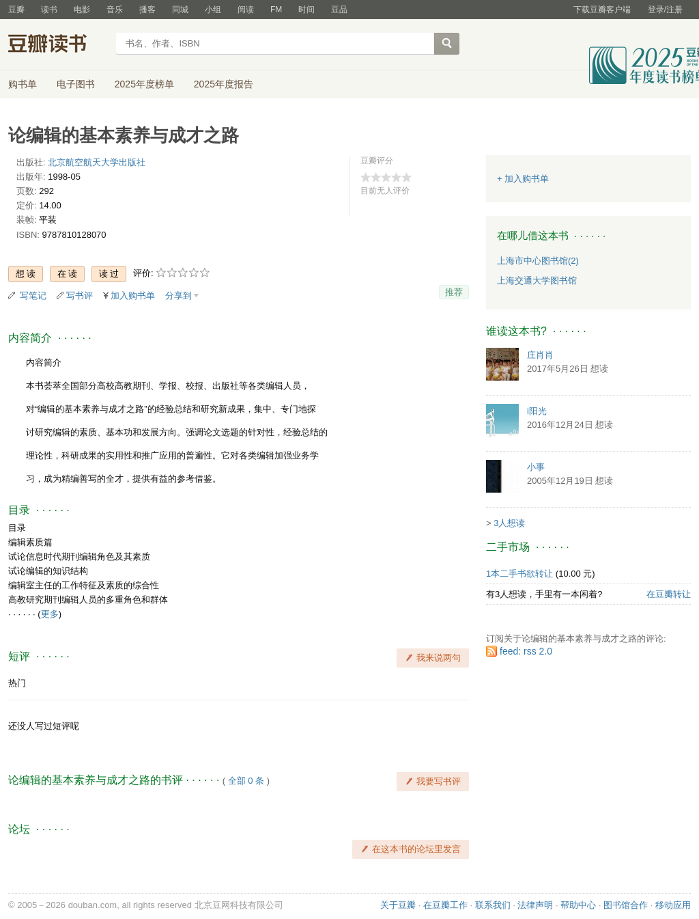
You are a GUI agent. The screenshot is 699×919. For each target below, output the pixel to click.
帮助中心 (578, 905)
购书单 (22, 84)
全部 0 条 (246, 781)
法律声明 (535, 905)
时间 (306, 9)
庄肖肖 (540, 355)
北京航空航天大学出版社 (96, 162)
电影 (82, 9)
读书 (49, 9)
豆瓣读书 (57, 45)
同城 (180, 9)
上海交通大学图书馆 (537, 280)
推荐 (454, 292)
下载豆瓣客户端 (602, 9)
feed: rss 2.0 (526, 651)
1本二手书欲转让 (519, 573)
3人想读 (509, 523)
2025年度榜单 (144, 84)
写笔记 (33, 295)
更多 (50, 614)
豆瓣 (16, 9)
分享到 (178, 295)
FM (276, 9)
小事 (536, 467)
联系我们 (493, 905)
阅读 (246, 9)
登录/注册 (665, 9)
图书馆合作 (625, 905)
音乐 (114, 9)
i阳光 (537, 411)
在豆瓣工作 (445, 905)
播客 (147, 9)
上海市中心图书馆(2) (538, 261)
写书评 (79, 295)
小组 (213, 9)
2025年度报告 (223, 84)
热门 (17, 683)
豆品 (339, 9)
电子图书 (76, 84)
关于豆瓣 (398, 905)
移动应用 (673, 905)
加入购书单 (133, 295)
